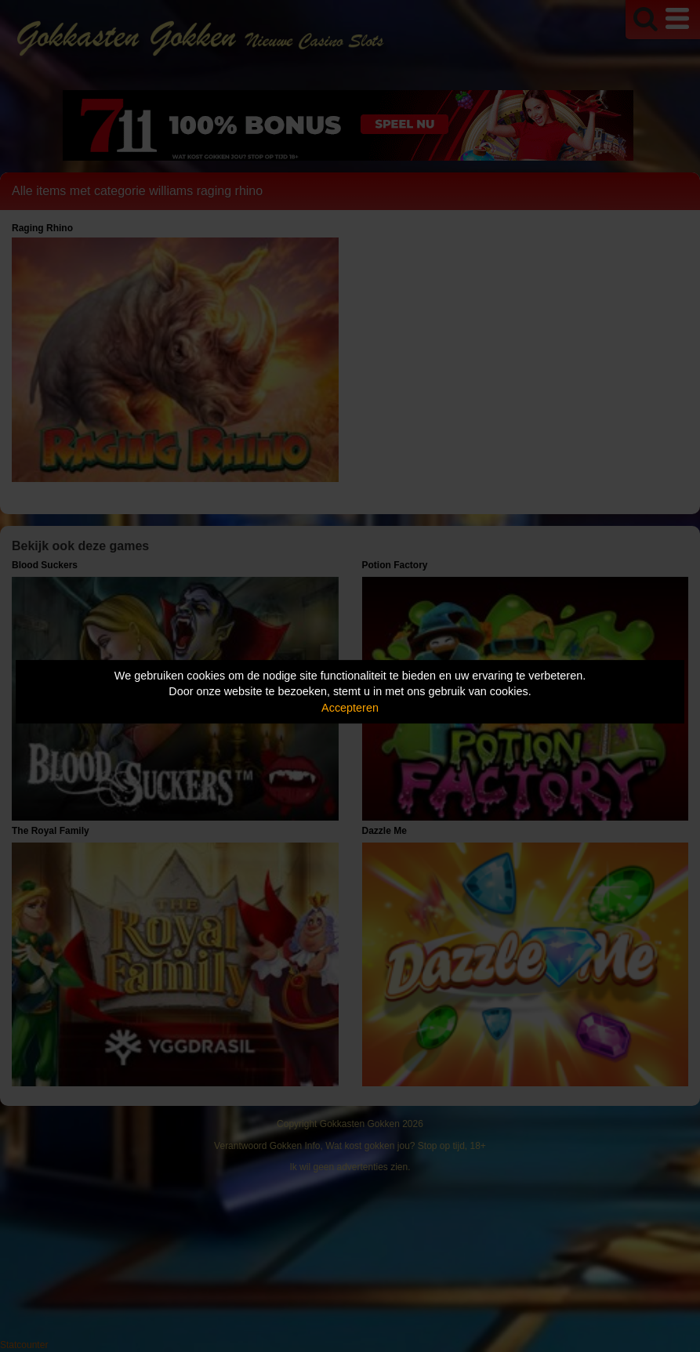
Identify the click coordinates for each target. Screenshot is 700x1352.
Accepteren (350, 707)
